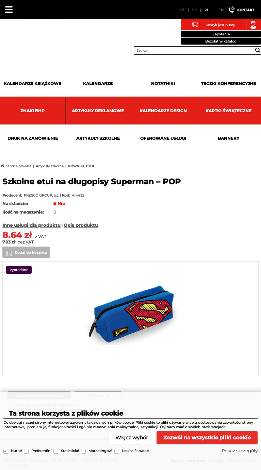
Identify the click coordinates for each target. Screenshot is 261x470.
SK (194, 10)
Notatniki (163, 83)
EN (221, 10)
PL (207, 10)
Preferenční (41, 451)
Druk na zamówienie (32, 138)
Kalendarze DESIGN (163, 110)
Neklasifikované (135, 451)
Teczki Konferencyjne (228, 83)
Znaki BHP (32, 110)
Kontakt (245, 10)
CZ (182, 10)
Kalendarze (98, 83)
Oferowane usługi (163, 138)
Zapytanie (221, 34)
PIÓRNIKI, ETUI (81, 166)
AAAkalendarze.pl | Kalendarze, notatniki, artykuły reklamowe (14, 35)
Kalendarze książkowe (32, 83)
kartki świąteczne (228, 110)
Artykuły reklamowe (98, 110)
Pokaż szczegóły (240, 450)
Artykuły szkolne (98, 138)
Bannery (228, 138)
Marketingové (100, 451)
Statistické (70, 451)
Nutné (16, 451)
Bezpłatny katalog (220, 41)
